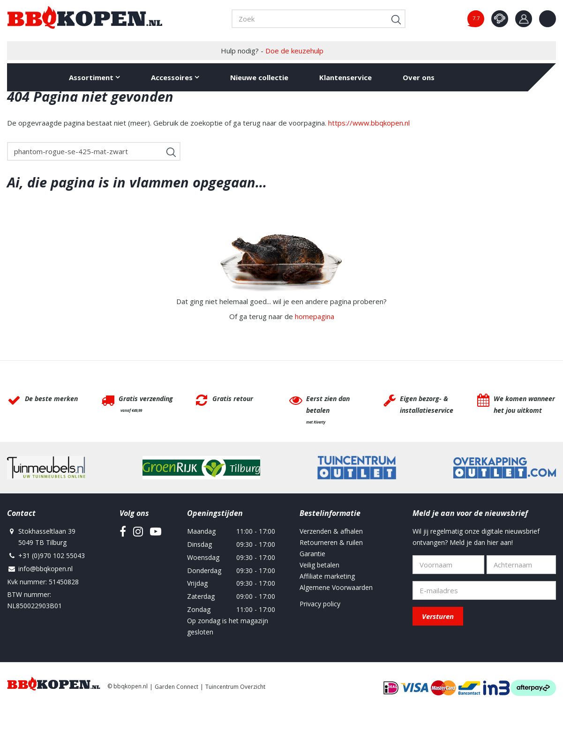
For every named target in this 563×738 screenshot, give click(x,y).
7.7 (476, 18)
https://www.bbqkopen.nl (369, 122)
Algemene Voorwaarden (336, 587)
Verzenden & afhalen (331, 531)
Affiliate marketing (327, 576)
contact (499, 18)
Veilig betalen (319, 564)
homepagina (314, 316)
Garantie (312, 553)
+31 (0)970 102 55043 (51, 555)
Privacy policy (320, 603)
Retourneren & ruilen (331, 542)
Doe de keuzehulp (294, 50)
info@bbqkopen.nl (45, 568)
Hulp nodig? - (272, 50)
